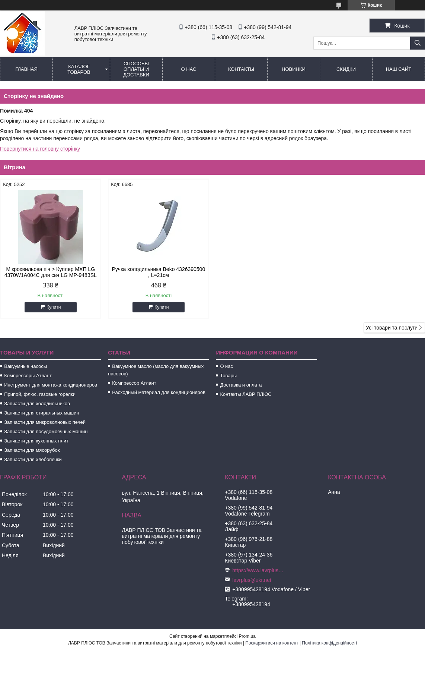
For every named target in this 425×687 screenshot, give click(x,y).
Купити (54, 307)
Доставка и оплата (241, 385)
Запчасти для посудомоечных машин (45, 431)
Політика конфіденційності (329, 643)
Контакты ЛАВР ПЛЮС (245, 394)
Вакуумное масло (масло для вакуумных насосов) (156, 369)
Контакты (241, 69)
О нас (188, 69)
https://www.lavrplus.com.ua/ (258, 570)
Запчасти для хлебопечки (33, 459)
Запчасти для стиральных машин (41, 413)
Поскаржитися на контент (271, 643)
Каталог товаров (78, 69)
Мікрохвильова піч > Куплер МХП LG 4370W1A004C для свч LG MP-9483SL (50, 272)
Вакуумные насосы (25, 366)
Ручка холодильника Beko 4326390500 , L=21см (158, 272)
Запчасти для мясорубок (32, 450)
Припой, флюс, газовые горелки (40, 394)
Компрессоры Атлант (28, 375)
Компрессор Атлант (134, 383)
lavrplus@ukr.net (251, 580)
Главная (26, 69)
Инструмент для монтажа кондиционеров (50, 385)
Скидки (346, 69)
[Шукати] (417, 43)
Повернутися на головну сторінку (40, 149)
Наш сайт (399, 69)
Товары (228, 375)
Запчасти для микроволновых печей (45, 422)
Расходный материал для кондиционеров (158, 392)
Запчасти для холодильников (37, 403)
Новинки (294, 69)
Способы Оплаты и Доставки (136, 69)
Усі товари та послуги (392, 328)
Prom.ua (247, 636)
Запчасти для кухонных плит (36, 441)
